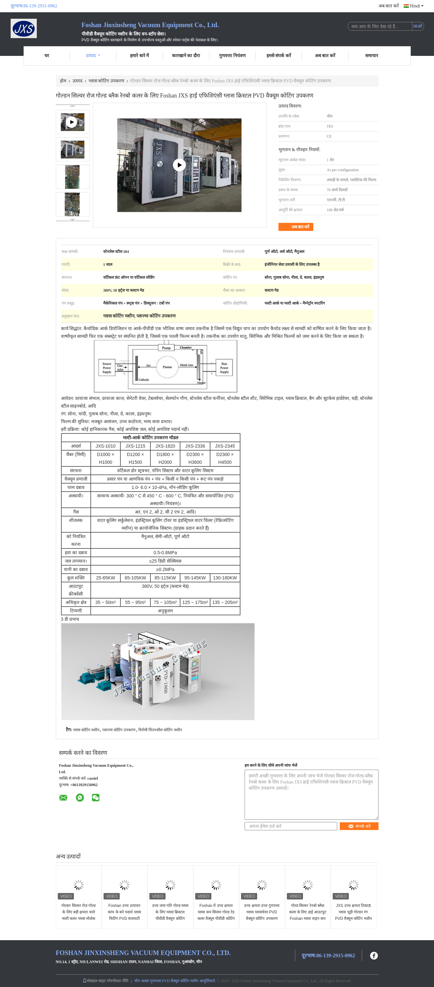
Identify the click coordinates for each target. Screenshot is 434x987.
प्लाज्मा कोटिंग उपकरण (119, 730)
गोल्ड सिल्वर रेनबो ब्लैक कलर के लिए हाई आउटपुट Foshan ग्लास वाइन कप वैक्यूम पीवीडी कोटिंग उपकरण (307, 918)
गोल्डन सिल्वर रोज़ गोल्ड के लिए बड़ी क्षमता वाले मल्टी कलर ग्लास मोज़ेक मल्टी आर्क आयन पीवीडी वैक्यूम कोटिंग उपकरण (78, 918)
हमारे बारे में (139, 55)
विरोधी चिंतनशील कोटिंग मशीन (160, 730)
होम (63, 80)
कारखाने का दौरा (186, 55)
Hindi (417, 6)
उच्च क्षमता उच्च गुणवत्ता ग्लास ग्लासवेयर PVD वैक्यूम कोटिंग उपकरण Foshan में (261, 915)
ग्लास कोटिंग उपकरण (106, 80)
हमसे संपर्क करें (279, 55)
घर (47, 55)
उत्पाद (93, 55)
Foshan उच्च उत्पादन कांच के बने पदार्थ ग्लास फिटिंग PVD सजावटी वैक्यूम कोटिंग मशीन (124, 915)
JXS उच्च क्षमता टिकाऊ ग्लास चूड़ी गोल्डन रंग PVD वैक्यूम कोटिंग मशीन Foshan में (353, 915)
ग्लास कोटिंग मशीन (86, 730)
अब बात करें (388, 6)
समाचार (371, 55)
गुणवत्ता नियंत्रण (232, 55)
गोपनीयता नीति (117, 981)
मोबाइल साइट (94, 981)
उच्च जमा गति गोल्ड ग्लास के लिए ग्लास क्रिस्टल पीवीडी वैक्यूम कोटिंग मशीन (170, 915)
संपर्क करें (359, 826)
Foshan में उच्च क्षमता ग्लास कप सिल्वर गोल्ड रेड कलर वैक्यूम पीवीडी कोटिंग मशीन (216, 915)
